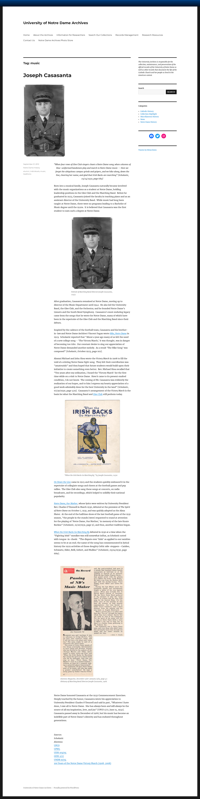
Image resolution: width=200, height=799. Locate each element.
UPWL (57, 749)
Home (26, 35)
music (42, 171)
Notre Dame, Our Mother (65, 503)
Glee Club (98, 394)
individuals (35, 171)
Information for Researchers (71, 35)
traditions (27, 174)
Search (141, 88)
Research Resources (152, 35)
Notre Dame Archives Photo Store (55, 40)
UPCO (57, 745)
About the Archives (43, 35)
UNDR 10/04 (60, 759)
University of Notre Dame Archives (55, 23)
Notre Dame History (31, 168)
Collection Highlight (148, 114)
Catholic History (147, 111)
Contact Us (29, 40)
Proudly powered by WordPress (66, 788)
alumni (26, 171)
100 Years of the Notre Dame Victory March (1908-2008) (82, 763)
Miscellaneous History (149, 117)
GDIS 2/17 (59, 756)
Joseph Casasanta (47, 75)
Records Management (126, 35)
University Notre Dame (23, 3)
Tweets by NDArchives (147, 150)
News (142, 119)
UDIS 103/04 (60, 752)
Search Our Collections (100, 35)
